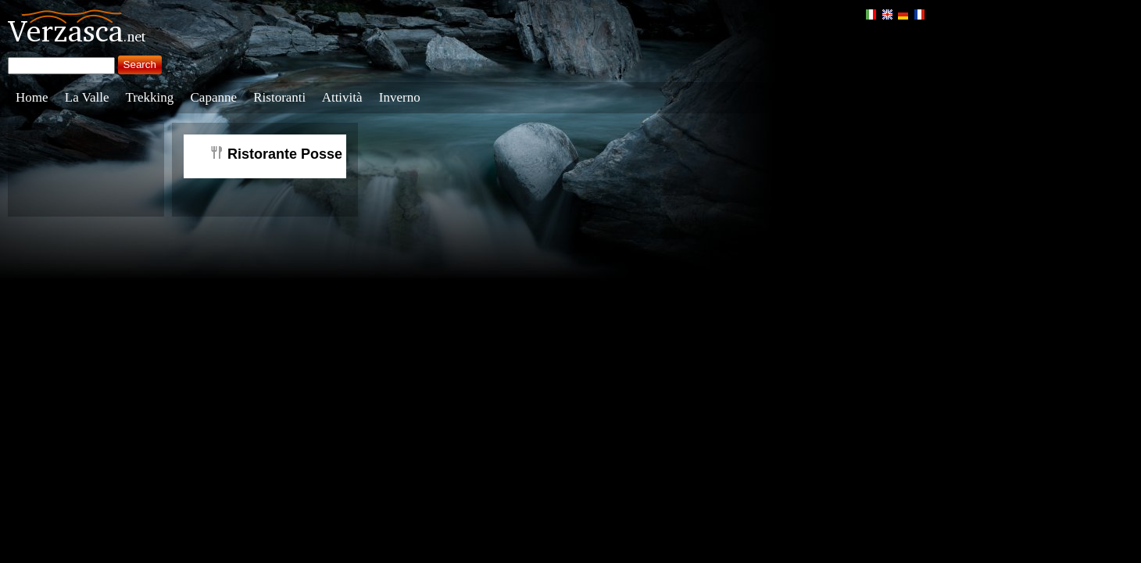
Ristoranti (279, 97)
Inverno (399, 97)
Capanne (214, 97)
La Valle (87, 97)
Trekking (150, 97)
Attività (342, 97)
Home (32, 97)
